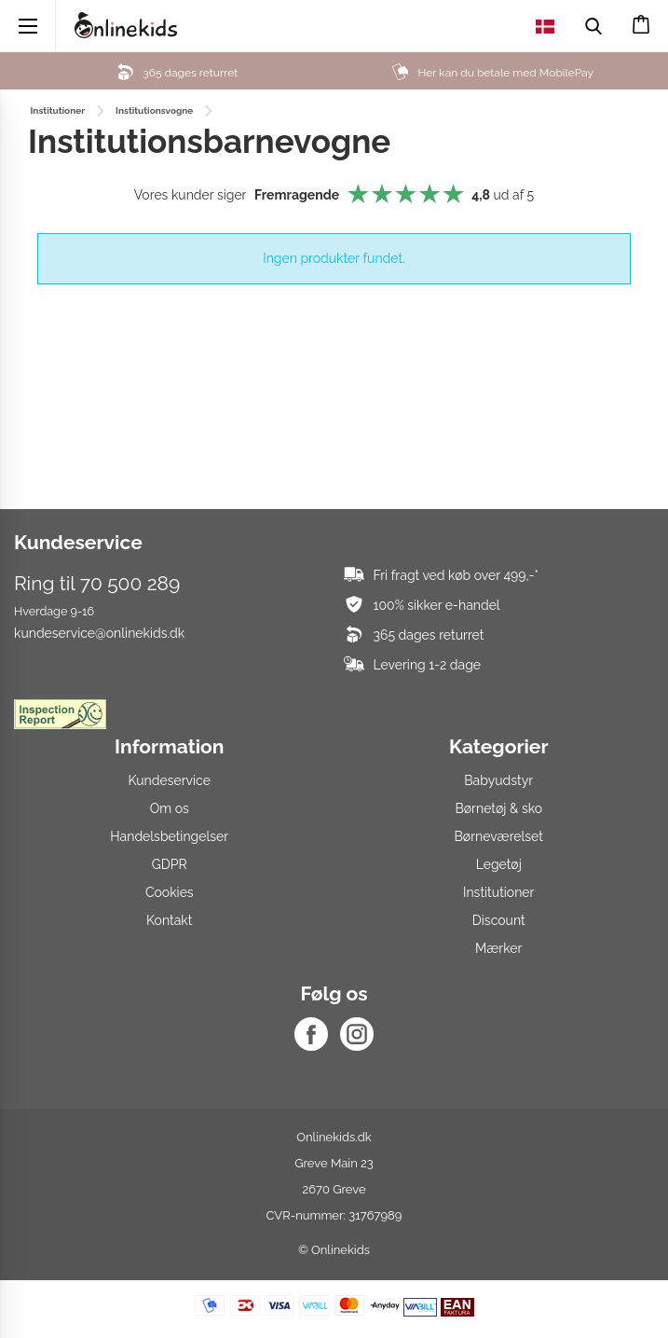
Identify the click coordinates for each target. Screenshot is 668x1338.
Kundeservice (170, 780)
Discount (498, 920)
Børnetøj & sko (498, 808)
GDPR (169, 864)
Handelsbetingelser (169, 836)
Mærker (498, 948)
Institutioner (499, 892)
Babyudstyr (498, 780)
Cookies (169, 892)
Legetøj (499, 864)
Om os (169, 808)
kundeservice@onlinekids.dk (99, 633)
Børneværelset (499, 836)
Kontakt (169, 920)
